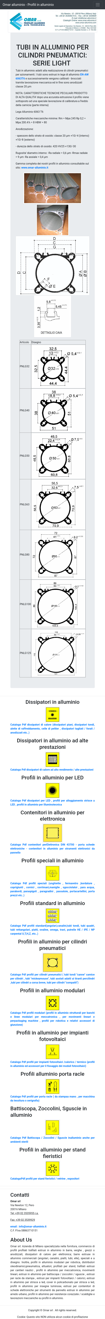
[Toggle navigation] (97, 4)
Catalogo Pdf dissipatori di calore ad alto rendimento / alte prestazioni (52, 769)
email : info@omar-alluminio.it (28, 1226)
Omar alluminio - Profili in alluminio (28, 5)
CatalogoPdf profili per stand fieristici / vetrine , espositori (44, 1178)
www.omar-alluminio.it (34, 167)
